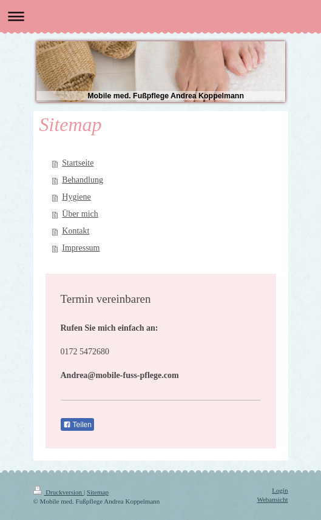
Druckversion (58, 492)
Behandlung (82, 179)
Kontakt (75, 230)
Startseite (77, 162)
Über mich (80, 213)
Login (280, 490)
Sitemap (98, 492)
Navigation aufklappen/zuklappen (160, 16)
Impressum (81, 247)
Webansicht (272, 499)
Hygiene (76, 196)
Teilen (77, 424)
